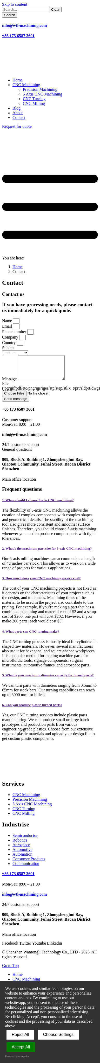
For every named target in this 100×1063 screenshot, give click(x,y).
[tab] (50, 505)
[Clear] (55, 9)
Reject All (20, 1034)
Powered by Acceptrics (17, 1056)
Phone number (14, 331)
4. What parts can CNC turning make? (30, 636)
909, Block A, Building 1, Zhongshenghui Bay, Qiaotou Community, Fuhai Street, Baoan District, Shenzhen (46, 469)
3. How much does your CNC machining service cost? (41, 583)
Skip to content (14, 4)
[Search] (9, 15)
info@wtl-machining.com (24, 25)
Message (10, 383)
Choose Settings (58, 1034)
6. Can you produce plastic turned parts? (32, 709)
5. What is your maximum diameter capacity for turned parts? (48, 680)
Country (9, 342)
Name (7, 321)
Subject (8, 348)
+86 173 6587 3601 (18, 36)
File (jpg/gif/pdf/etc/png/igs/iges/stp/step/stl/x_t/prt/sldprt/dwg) (51, 390)
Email (7, 326)
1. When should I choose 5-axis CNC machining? (38, 505)
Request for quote (17, 126)
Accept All (21, 1047)
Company (10, 337)
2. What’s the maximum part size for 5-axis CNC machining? (47, 553)
